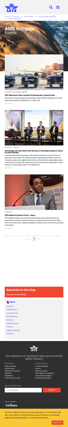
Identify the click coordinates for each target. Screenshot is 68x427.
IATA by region (10, 368)
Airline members (10, 366)
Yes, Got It (57, 423)
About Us (16, 16)
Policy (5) (9, 327)
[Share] (61, 28)
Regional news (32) (13, 330)
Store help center (41, 371)
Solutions (8, 373)
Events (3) (9, 320)
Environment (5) (12, 316)
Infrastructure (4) (12, 323)
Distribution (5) (11, 309)
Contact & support (41, 366)
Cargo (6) (9, 306)
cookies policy (20, 417)
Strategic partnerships (43, 378)
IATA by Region (29, 16)
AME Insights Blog (15, 18)
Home (7, 16)
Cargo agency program (43, 375)
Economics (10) (11, 313)
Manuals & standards (12, 371)
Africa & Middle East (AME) (47, 16)
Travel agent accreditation (44, 373)
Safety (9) (9, 334)
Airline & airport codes (12, 378)
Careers (38, 368)
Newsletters (9, 375)
